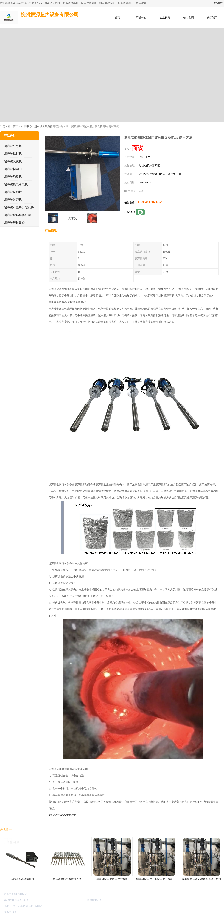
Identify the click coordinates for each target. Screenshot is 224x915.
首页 (117, 17)
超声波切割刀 (13, 169)
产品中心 (141, 17)
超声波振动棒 (13, 192)
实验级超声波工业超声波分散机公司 (157, 879)
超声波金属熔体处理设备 (48, 126)
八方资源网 (24, 912)
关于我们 (212, 17)
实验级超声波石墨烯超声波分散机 (201, 879)
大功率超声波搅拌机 (22, 879)
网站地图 (61, 912)
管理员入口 (48, 912)
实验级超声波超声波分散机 (112, 879)
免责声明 (36, 912)
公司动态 (188, 17)
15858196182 (149, 201)
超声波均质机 (13, 176)
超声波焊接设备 (14, 222)
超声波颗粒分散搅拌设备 (67, 879)
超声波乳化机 (13, 161)
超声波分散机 (13, 146)
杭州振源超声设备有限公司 (70, 900)
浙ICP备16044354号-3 (42, 900)
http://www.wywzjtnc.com (62, 814)
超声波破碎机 (13, 199)
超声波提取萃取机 (16, 184)
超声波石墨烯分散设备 (19, 207)
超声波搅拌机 (13, 153)
